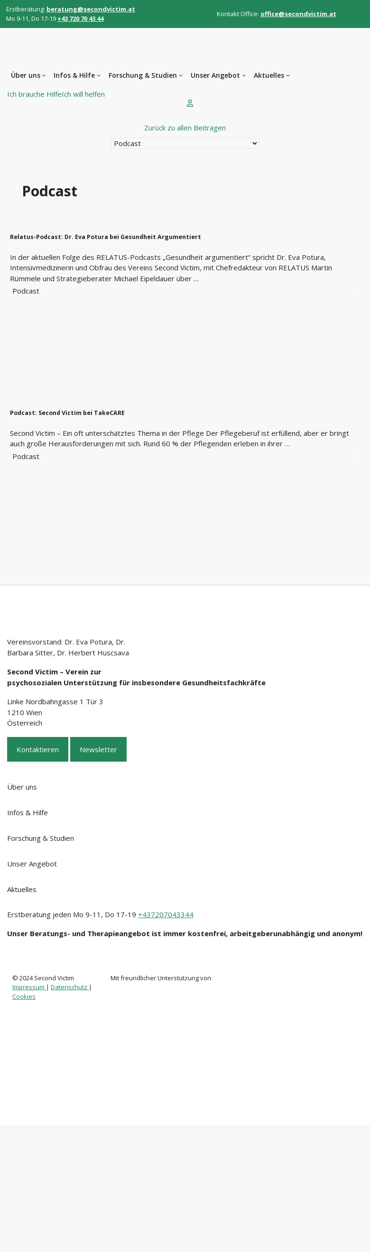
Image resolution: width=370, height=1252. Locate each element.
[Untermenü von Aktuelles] (288, 75)
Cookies (24, 996)
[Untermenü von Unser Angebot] (244, 75)
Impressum (29, 987)
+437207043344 (166, 914)
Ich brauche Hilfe (34, 94)
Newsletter (98, 749)
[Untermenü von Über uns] (44, 75)
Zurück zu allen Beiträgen (185, 127)
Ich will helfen (83, 94)
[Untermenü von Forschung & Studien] (181, 75)
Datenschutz (70, 987)
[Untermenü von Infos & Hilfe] (99, 75)
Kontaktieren (38, 749)
